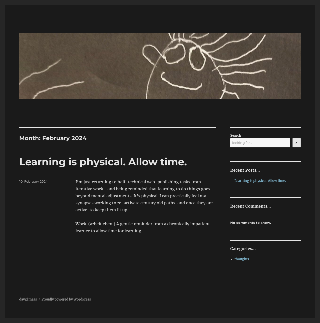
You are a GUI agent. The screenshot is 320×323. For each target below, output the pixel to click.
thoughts (241, 259)
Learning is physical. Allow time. (103, 162)
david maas (28, 299)
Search (235, 135)
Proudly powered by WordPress (66, 299)
